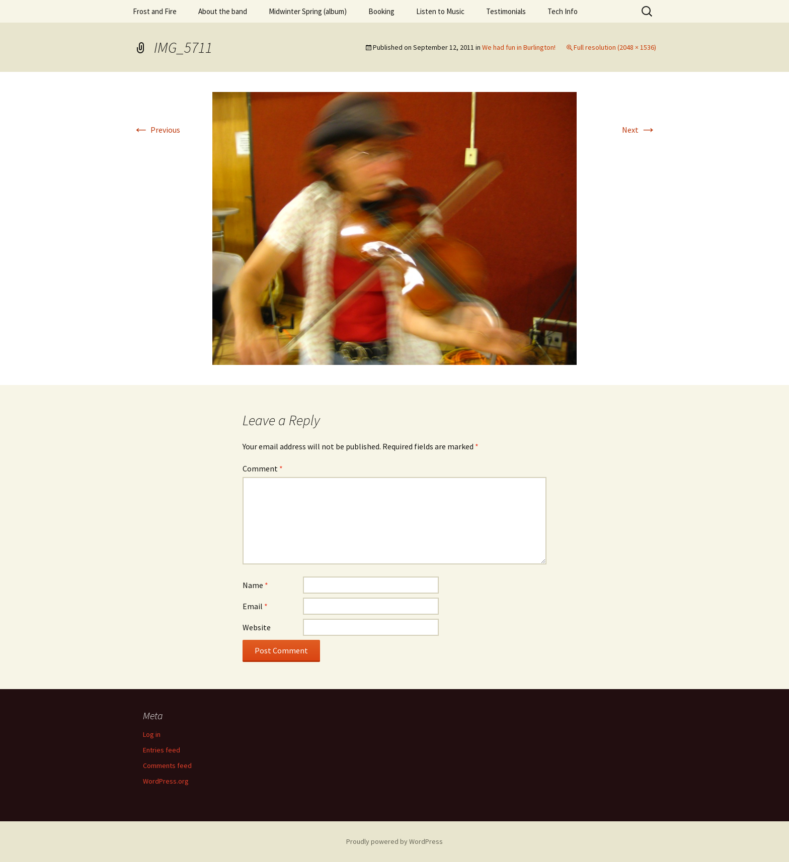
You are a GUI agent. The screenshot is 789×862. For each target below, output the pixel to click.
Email (255, 606)
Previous (156, 130)
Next (639, 130)
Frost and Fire (155, 11)
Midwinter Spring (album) (308, 11)
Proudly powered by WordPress (394, 841)
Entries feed (161, 749)
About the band (222, 11)
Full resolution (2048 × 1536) (615, 47)
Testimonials (506, 11)
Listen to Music (440, 11)
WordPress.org (166, 781)
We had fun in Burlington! (519, 47)
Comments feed (167, 765)
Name (255, 585)
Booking (381, 11)
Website (257, 627)
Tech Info (562, 11)
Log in (152, 734)
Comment (263, 468)
